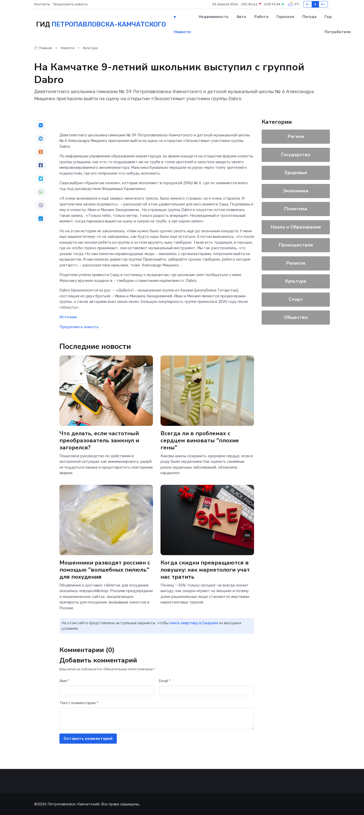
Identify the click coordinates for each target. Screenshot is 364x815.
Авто (241, 16)
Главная (43, 48)
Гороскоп (285, 16)
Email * (165, 681)
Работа (261, 16)
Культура (90, 48)
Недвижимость (214, 16)
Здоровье (295, 172)
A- (307, 4)
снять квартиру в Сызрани (194, 623)
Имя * (64, 681)
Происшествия (296, 245)
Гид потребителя (338, 24)
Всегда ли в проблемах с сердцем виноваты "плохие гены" (200, 440)
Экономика (295, 190)
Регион (296, 136)
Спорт (296, 299)
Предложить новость (70, 4)
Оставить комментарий (88, 738)
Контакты (42, 4)
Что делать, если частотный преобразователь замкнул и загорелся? (99, 440)
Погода (309, 16)
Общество (296, 317)
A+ (323, 4)
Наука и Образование (296, 227)
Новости (182, 32)
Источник (68, 317)
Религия (295, 263)
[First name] (107, 691)
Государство (295, 154)
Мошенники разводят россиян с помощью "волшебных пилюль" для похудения (104, 570)
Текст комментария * (78, 703)
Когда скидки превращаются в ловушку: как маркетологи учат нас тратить (205, 570)
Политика (295, 208)
